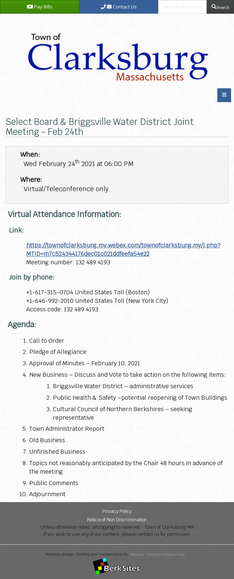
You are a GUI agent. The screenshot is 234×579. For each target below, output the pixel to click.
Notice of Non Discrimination (117, 520)
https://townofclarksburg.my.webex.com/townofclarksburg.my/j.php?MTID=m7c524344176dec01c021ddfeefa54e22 (123, 249)
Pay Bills (39, 6)
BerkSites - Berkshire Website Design (157, 554)
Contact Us (119, 6)
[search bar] (182, 6)
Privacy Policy (117, 511)
